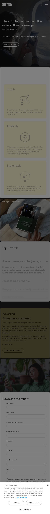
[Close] (48, 485)
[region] (25, 498)
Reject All (16, 503)
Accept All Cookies (33, 503)
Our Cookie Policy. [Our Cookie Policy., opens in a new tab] (22, 497)
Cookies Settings (25, 509)
